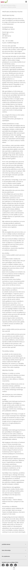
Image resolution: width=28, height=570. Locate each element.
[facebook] (3, 565)
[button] (14, 544)
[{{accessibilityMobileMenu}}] (26, 1)
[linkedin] (15, 565)
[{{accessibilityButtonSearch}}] (14, 568)
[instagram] (7, 565)
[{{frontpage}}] (4, 1)
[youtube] (11, 565)
